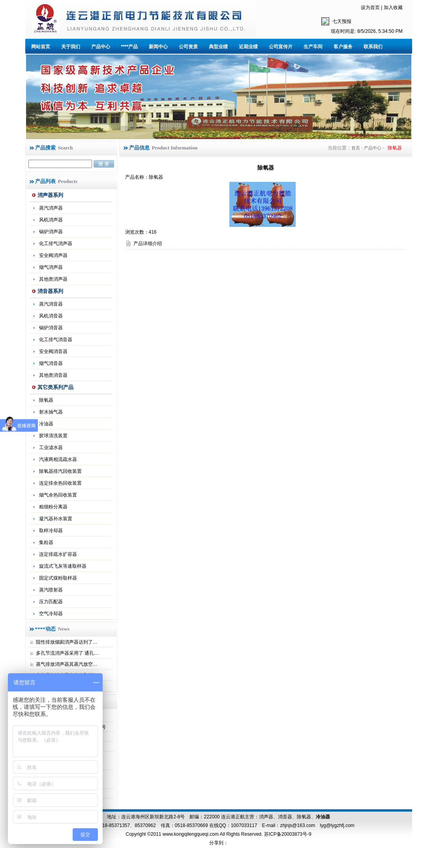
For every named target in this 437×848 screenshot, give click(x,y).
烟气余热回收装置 (58, 495)
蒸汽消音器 (51, 304)
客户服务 (343, 46)
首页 (355, 147)
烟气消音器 (51, 363)
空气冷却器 (51, 613)
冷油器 (323, 817)
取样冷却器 (51, 530)
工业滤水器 (51, 447)
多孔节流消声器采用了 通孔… (67, 653)
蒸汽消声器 (51, 208)
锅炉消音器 (51, 328)
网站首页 (40, 46)
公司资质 (188, 46)
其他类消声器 (53, 279)
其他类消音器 (53, 375)
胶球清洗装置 (53, 435)
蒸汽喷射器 (51, 590)
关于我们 (70, 46)
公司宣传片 (281, 46)
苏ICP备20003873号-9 (287, 834)
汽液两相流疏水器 (58, 459)
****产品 (129, 46)
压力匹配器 (51, 601)
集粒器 (46, 542)
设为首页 (370, 7)
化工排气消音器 (55, 339)
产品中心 (100, 46)
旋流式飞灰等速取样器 (62, 566)
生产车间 (313, 46)
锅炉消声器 (51, 231)
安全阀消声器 (53, 255)
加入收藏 (393, 7)
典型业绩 (218, 46)
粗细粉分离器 (53, 507)
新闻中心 (158, 46)
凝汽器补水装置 (55, 518)
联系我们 (373, 46)
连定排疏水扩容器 (58, 554)
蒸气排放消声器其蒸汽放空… (67, 664)
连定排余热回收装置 (60, 483)
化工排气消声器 (55, 243)
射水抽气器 (51, 412)
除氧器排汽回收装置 (60, 471)
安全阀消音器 (53, 351)
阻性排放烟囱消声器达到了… (67, 642)
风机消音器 (51, 316)
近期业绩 (248, 46)
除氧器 (46, 400)
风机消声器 (51, 220)
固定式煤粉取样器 (58, 578)
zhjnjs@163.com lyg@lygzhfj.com (317, 825)
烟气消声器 (51, 267)
